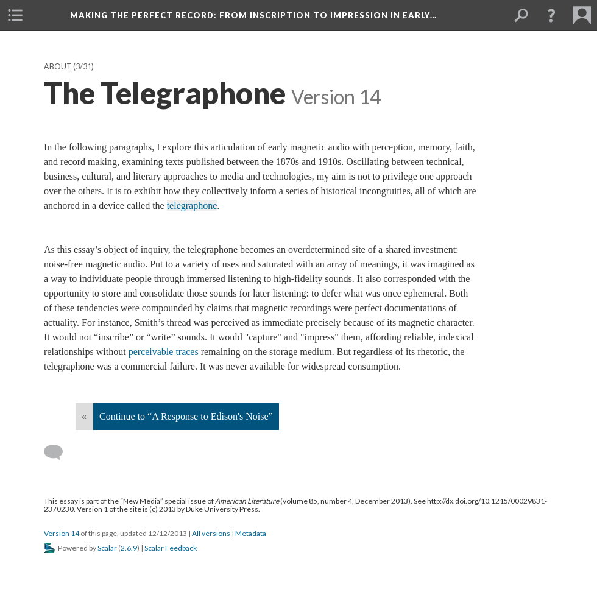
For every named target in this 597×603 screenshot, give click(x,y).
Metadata (250, 533)
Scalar (107, 547)
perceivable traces (164, 352)
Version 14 (61, 533)
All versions (211, 533)
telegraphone (192, 205)
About (58, 66)
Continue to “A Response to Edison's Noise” (186, 416)
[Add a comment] (59, 452)
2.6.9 (129, 547)
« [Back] (84, 416)
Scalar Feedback (170, 547)
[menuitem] (15, 15)
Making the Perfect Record (253, 15)
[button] (551, 15)
